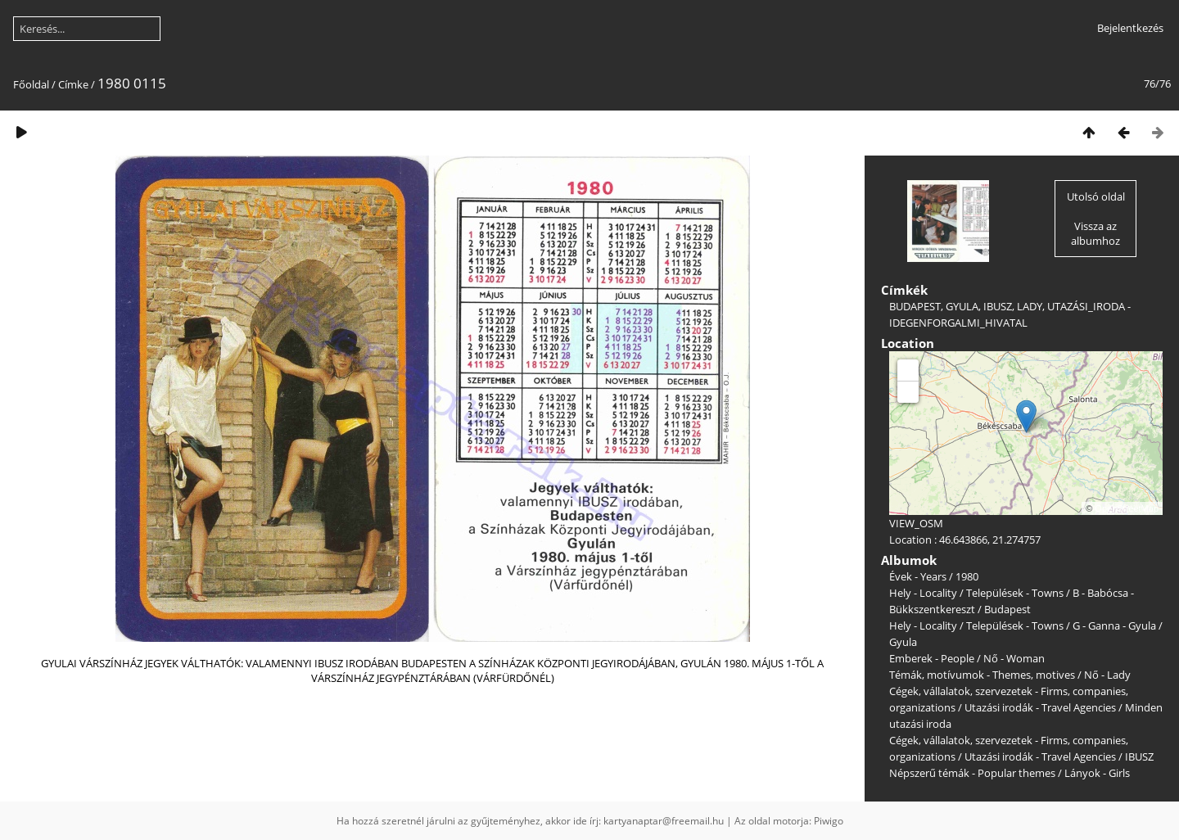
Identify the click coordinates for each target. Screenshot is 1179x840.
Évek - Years (917, 576)
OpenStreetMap (1127, 508)
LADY (1029, 306)
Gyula (903, 642)
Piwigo (828, 821)
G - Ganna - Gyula (1114, 625)
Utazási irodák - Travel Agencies (1040, 707)
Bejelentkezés (1130, 27)
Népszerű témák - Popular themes (972, 772)
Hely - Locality (923, 592)
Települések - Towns (1015, 592)
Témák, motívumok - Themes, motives (982, 674)
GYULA (962, 306)
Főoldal (31, 84)
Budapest (1007, 609)
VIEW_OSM (916, 523)
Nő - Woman (1014, 658)
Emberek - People (931, 658)
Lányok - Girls (1097, 772)
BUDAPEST (915, 306)
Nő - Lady (1107, 674)
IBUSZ (997, 306)
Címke (73, 84)
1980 (966, 576)
